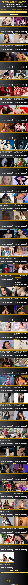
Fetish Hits (17, 584)
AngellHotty (1, 175)
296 (25, 572)
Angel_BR (15, 263)
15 (22, 572)
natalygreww (2, 192)
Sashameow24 (16, 286)
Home (11, 14)
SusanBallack (16, 516)
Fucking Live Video (25, 9)
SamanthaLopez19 (16, 445)
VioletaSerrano (16, 33)
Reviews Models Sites (19, 9)
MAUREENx (15, 357)
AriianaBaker (16, 192)
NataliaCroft (1, 263)
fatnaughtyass (2, 339)
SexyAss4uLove (16, 228)
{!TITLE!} (16, 275)
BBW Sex (2, 9)
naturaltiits (1, 228)
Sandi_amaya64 (16, 104)
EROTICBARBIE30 (16, 339)
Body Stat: (7, 26)
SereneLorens (2, 321)
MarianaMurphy (16, 392)
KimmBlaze (1, 210)
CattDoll (15, 463)
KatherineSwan (2, 286)
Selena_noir (1, 157)
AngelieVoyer (2, 374)
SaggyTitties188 (16, 157)
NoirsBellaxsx (2, 463)
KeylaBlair (1, 410)
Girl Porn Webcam (14, 9)
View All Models (3, 572)
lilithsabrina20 (2, 33)
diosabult (1, 86)
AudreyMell (1, 445)
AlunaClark (1, 139)
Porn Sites (5, 9)
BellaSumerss (16, 321)
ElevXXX (15, 139)
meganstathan (2, 392)
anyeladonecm (2, 104)
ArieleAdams (2, 357)
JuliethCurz (1, 516)
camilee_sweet (16, 374)
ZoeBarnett (15, 210)
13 (19, 572)
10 (14, 572)
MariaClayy (15, 175)
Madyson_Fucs (16, 410)
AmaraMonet (16, 86)
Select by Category (15, 14)
